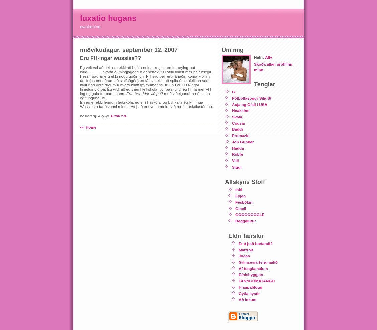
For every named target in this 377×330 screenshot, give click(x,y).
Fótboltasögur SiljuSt (251, 98)
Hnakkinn (241, 110)
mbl (238, 189)
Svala (237, 117)
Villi (235, 160)
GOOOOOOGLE (250, 214)
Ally (268, 57)
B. (234, 92)
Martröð (246, 250)
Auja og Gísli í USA (249, 104)
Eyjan (240, 196)
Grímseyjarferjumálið (258, 262)
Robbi (237, 154)
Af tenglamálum (253, 268)
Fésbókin (243, 202)
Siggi (237, 167)
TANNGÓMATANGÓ (257, 281)
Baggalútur (245, 221)
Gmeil (240, 208)
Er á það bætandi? (256, 243)
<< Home (88, 127)
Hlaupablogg (250, 287)
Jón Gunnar (243, 142)
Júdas (244, 256)
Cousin (238, 123)
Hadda (238, 148)
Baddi (237, 129)
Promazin (241, 135)
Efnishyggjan (251, 274)
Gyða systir (249, 293)
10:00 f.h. (118, 116)
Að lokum (247, 299)
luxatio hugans (108, 18)
